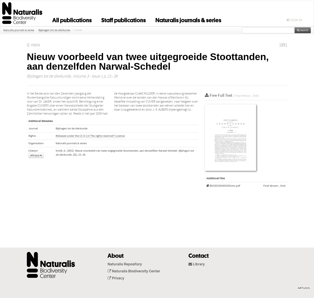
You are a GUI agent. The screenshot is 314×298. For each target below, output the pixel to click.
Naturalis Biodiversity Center (134, 271)
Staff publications (123, 19)
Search (302, 30)
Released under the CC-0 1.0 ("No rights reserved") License (90, 136)
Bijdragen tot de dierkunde (54, 30)
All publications (72, 19)
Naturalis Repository (125, 264)
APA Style (36, 155)
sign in (294, 20)
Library (196, 264)
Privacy (116, 278)
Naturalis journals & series (188, 19)
